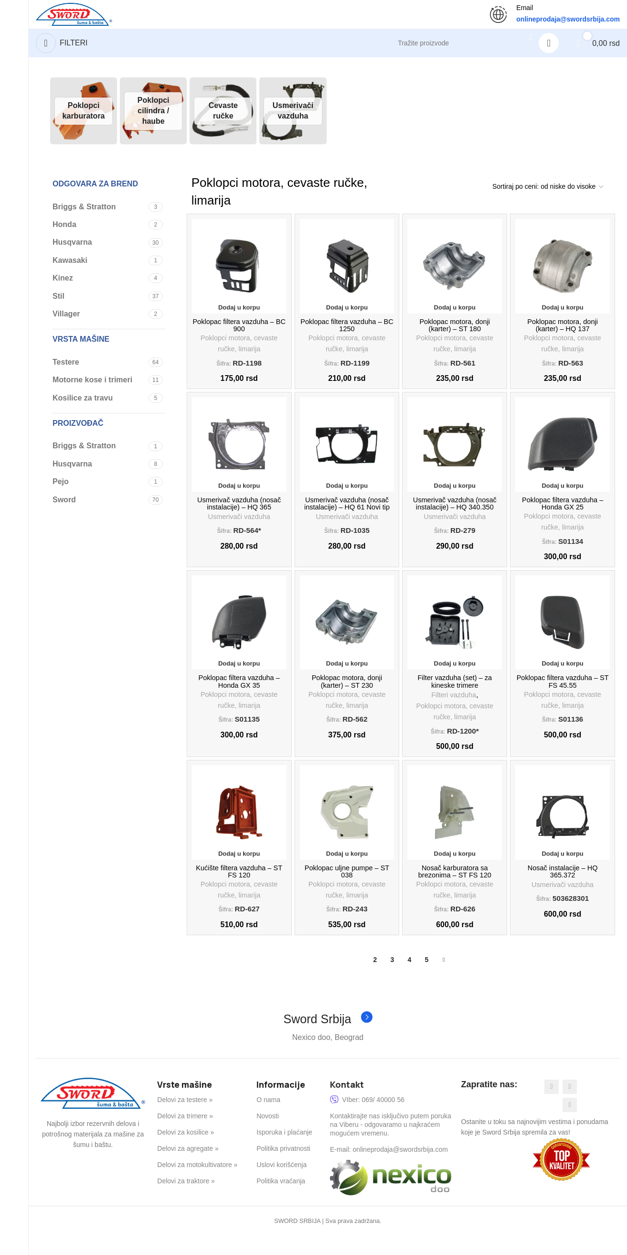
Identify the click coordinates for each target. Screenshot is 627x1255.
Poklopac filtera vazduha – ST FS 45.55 (562, 695)
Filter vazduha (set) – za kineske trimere (455, 695)
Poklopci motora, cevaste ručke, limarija (239, 351)
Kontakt (347, 1104)
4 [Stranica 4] (409, 979)
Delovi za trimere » (185, 1136)
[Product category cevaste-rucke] (223, 115)
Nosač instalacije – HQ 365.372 (562, 888)
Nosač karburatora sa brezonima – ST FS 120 (454, 888)
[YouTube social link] (570, 1125)
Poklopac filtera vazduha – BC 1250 (347, 331)
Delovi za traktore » (186, 1201)
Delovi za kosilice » (185, 1152)
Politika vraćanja (280, 1201)
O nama (268, 1120)
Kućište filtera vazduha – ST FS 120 (238, 888)
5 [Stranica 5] (426, 979)
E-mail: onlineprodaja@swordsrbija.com (389, 1169)
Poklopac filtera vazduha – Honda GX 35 (239, 695)
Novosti (267, 1136)
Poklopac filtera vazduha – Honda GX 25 (562, 513)
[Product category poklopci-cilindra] (153, 115)
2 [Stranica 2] (375, 979)
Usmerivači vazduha (239, 527)
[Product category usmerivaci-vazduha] (292, 115)
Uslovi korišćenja (281, 1185)
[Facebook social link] (551, 1107)
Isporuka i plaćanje (284, 1152)
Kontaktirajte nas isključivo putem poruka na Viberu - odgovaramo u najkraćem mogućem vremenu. (390, 1144)
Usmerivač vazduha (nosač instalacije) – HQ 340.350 (455, 513)
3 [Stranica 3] (392, 979)
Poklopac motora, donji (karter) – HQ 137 (563, 331)
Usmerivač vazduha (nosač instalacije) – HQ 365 (239, 513)
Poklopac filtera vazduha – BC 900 (239, 331)
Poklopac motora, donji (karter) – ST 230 (347, 695)
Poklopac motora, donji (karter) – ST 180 (455, 331)
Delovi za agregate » (187, 1168)
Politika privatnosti (283, 1168)
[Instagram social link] (570, 1107)
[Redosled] (547, 192)
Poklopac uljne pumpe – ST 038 (347, 888)
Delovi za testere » (185, 1120)
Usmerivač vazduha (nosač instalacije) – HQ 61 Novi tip (347, 513)
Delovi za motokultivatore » (197, 1185)
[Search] (460, 48)
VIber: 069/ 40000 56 (367, 1119)
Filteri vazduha (454, 709)
